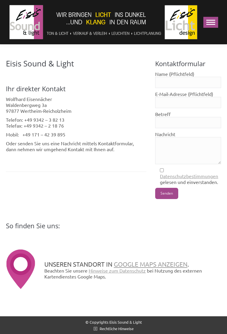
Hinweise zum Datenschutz (117, 270)
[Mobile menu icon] (210, 22)
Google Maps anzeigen (150, 264)
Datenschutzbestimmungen (189, 176)
